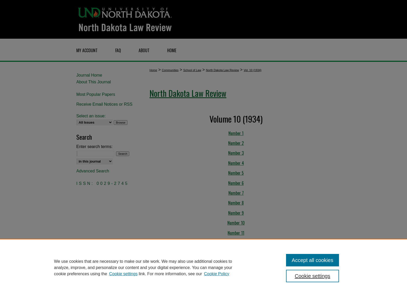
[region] (203, 267)
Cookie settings (123, 274)
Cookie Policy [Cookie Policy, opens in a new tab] (216, 274)
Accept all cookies (312, 260)
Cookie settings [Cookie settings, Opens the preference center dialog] (312, 276)
